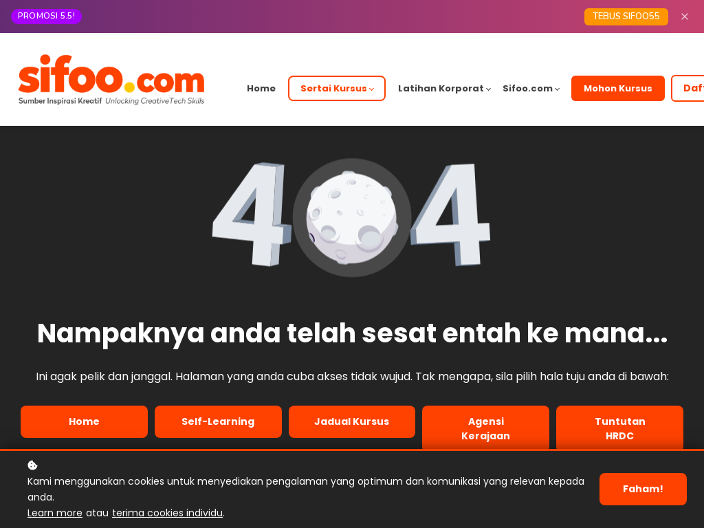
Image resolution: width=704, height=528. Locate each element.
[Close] (684, 16)
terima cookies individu (167, 513)
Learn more (55, 513)
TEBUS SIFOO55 (626, 16)
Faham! (643, 489)
